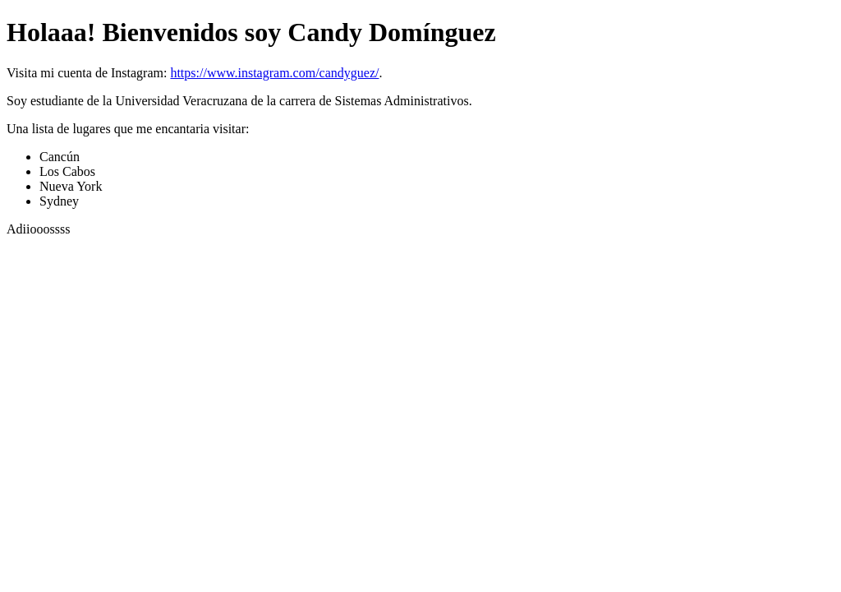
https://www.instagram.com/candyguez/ (274, 73)
